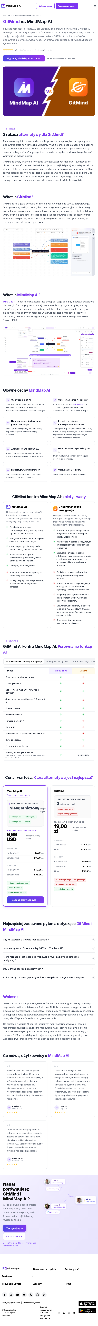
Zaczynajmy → (14, 1228)
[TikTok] (44, 1294)
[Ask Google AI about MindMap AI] (64, 1313)
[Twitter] (11, 1294)
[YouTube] (24, 1294)
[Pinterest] (30, 1294)
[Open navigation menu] (94, 5)
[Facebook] (4, 1294)
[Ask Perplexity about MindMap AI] (69, 1313)
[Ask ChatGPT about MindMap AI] (59, 1313)
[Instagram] (37, 1294)
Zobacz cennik (14, 1236)
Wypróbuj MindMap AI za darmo (24, 58)
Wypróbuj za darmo (66, 6)
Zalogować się (45, 6)
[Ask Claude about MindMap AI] (74, 1313)
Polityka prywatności (11, 1302)
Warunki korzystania (31, 1302)
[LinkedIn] (17, 1294)
